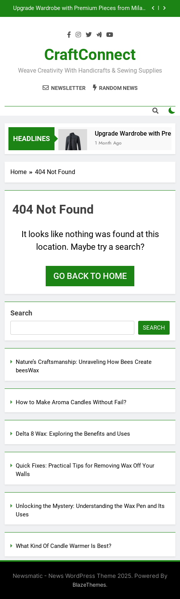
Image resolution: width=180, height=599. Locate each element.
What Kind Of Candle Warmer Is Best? (63, 546)
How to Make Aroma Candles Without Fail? (71, 402)
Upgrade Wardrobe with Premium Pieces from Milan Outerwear (79, 8)
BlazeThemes (89, 584)
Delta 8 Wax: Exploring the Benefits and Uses (73, 433)
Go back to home (90, 276)
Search (21, 313)
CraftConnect (90, 55)
